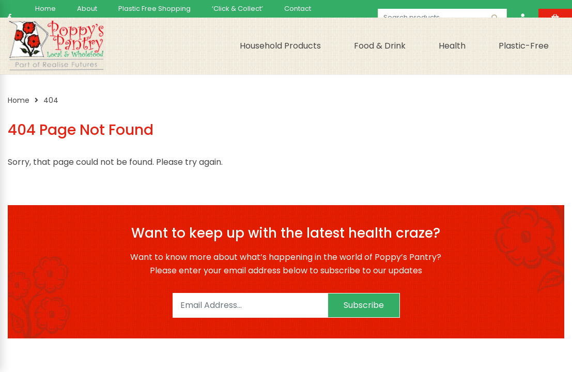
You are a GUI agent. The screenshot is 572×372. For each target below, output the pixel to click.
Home (45, 8)
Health (452, 46)
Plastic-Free (524, 46)
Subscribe (364, 305)
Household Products (280, 46)
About (87, 8)
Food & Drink (380, 46)
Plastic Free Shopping (154, 8)
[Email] (250, 305)
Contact (297, 8)
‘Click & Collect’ (237, 8)
